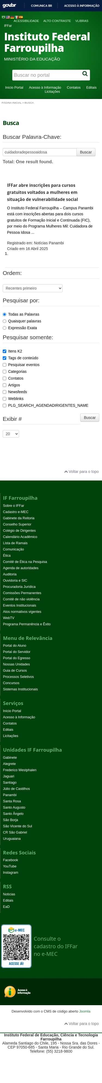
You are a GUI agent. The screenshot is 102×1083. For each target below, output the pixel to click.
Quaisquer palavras (22, 321)
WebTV (8, 618)
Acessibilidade (26, 21)
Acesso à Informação (45, 87)
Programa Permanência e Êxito (27, 624)
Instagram (10, 872)
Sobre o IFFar (13, 506)
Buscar (86, 152)
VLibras (81, 21)
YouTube (10, 866)
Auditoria (10, 574)
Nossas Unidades (16, 664)
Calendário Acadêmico (20, 537)
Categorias (15, 371)
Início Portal (14, 87)
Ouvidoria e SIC (15, 580)
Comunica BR (41, 6)
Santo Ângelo (13, 814)
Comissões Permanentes (22, 593)
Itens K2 (12, 351)
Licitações (52, 92)
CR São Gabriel (15, 832)
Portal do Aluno (14, 646)
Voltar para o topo (81, 471)
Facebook (10, 860)
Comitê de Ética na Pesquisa (25, 562)
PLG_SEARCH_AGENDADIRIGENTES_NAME (45, 405)
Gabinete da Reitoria (19, 518)
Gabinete (10, 758)
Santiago (10, 782)
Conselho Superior (17, 524)
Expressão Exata (20, 328)
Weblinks (13, 398)
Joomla (84, 1011)
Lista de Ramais (15, 543)
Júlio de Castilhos (16, 789)
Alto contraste (57, 21)
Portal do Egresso (16, 658)
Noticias (9, 894)
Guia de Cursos (15, 670)
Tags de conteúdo (20, 358)
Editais (91, 87)
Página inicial (11, 102)
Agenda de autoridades (20, 568)
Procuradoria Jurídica (19, 587)
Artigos (11, 385)
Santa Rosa (12, 801)
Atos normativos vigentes (22, 612)
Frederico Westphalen (19, 770)
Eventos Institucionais (19, 605)
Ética (7, 555)
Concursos (11, 683)
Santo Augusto (14, 807)
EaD (6, 907)
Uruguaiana (12, 839)
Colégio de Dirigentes (19, 531)
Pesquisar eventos (21, 365)
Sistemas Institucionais (20, 689)
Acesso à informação (81, 6)
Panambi (10, 795)
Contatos (74, 87)
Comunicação (13, 549)
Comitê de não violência (21, 599)
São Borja (10, 820)
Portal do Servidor (16, 652)
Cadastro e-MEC (16, 512)
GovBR (9, 5)
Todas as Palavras (21, 314)
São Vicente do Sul (17, 826)
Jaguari (8, 776)
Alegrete (9, 764)
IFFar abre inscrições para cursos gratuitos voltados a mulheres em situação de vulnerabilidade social (42, 192)
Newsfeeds (15, 392)
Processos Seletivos (18, 677)
